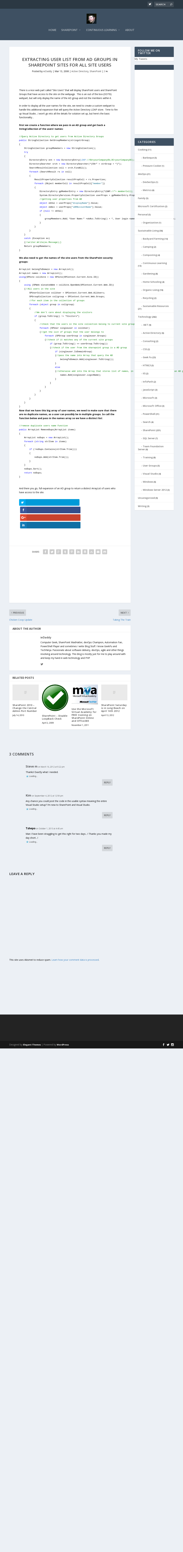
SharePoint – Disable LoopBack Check (54, 701)
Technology (144, 316)
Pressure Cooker (152, 165)
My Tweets (141, 58)
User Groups (150, 465)
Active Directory (79, 71)
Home (52, 30)
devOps (142, 173)
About (129, 30)
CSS (145, 349)
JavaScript (149, 389)
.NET (145, 324)
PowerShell (149, 413)
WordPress (63, 1028)
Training (148, 457)
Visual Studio (150, 473)
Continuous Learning (101, 30)
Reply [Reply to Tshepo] (107, 832)
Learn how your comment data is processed (75, 943)
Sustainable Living (148, 230)
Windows (148, 481)
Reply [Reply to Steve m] (107, 766)
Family (141, 198)
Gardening (149, 273)
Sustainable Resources (156, 306)
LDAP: (108, 160)
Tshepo (30, 812)
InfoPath (148, 381)
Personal (143, 214)
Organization (150, 222)
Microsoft (148, 397)
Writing (142, 506)
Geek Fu (147, 357)
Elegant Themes (32, 1028)
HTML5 (147, 365)
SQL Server (149, 438)
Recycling (148, 297)
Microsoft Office (152, 405)
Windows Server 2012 (155, 489)
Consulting (149, 341)
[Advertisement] (59, 564)
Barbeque (148, 157)
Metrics (147, 190)
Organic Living (151, 289)
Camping (148, 246)
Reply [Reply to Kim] (107, 799)
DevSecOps (149, 181)
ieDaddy (47, 71)
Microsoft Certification (151, 206)
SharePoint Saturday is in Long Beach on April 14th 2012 (114, 692)
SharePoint (69, 30)
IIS (144, 373)
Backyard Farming (153, 238)
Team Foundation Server (151, 448)
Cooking (142, 149)
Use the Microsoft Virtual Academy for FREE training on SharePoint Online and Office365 (84, 699)
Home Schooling (152, 281)
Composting (150, 254)
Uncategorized (146, 497)
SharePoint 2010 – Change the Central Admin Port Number (25, 692)
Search (147, 422)
